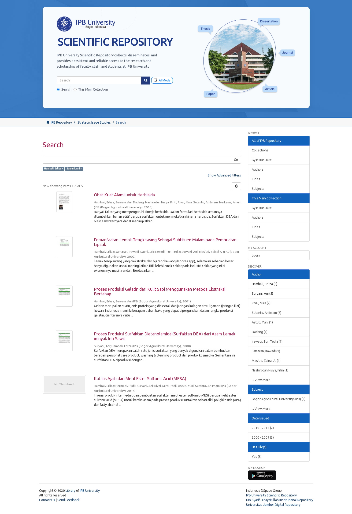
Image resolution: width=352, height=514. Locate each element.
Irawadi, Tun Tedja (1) (267, 341)
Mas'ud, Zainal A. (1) (266, 361)
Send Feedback (68, 500)
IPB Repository (61, 122)
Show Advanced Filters (224, 175)
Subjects (258, 189)
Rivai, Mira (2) (261, 303)
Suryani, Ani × (74, 168)
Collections (260, 150)
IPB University (90, 490)
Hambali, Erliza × (53, 168)
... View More (261, 380)
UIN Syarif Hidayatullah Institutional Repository (279, 500)
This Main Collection (91, 89)
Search (64, 89)
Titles (256, 179)
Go (236, 160)
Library (70, 490)
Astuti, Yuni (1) (262, 322)
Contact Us (47, 500)
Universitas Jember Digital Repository (273, 505)
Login (256, 255)
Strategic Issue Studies (94, 122)
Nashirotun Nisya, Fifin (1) (270, 370)
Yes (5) (257, 457)
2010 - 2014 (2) (263, 428)
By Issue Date (262, 160)
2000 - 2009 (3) (263, 437)
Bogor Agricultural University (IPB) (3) (278, 399)
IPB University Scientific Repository (271, 495)
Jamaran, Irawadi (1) (266, 351)
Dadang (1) (259, 332)
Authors (257, 169)
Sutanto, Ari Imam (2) (266, 313)
